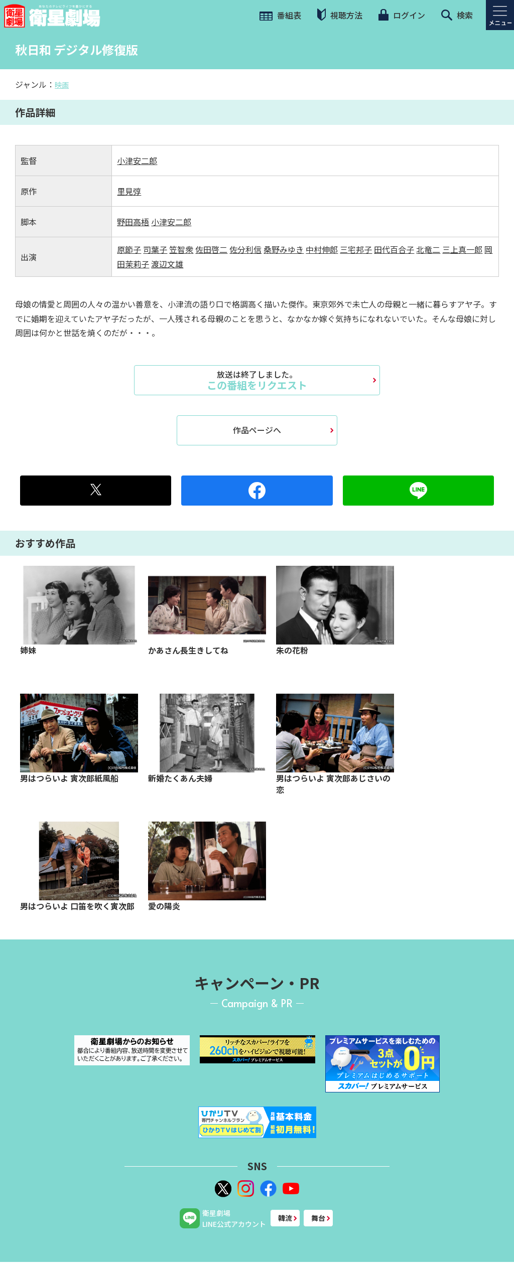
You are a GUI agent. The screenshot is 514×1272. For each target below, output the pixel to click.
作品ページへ (257, 430)
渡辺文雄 (167, 264)
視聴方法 (339, 15)
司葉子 (155, 249)
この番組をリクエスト (257, 380)
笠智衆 (181, 249)
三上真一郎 (462, 249)
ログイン (401, 15)
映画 (62, 85)
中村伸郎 (322, 249)
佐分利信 (245, 249)
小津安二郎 (137, 160)
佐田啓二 (211, 249)
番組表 (280, 15)
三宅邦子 (356, 249)
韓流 (285, 1218)
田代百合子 (394, 249)
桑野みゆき (284, 249)
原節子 (129, 249)
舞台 (318, 1218)
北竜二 (428, 249)
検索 (457, 15)
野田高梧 (133, 222)
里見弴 (129, 191)
